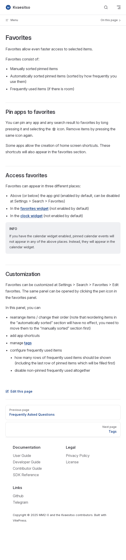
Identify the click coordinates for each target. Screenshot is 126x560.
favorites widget (34, 208)
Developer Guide (26, 462)
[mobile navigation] (118, 7)
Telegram (20, 502)
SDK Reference (26, 475)
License (72, 462)
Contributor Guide (27, 468)
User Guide (22, 455)
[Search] (105, 7)
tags (28, 343)
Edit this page (18, 391)
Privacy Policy (78, 455)
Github (18, 496)
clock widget (31, 215)
